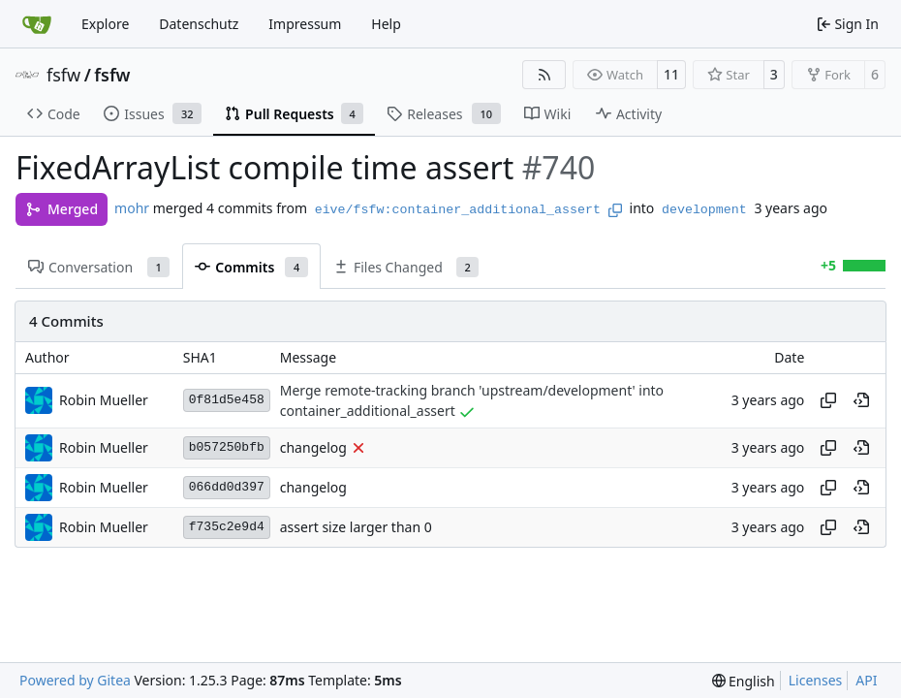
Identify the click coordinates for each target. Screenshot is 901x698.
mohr (131, 208)
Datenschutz (198, 24)
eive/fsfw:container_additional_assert (458, 210)
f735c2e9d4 (226, 527)
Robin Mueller (103, 400)
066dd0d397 (226, 487)
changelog (313, 447)
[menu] (743, 681)
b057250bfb (226, 447)
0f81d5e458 (226, 400)
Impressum (304, 24)
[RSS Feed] (544, 74)
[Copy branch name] (615, 210)
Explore (105, 24)
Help (386, 24)
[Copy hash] (828, 400)
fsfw (63, 74)
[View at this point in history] (861, 400)
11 (671, 74)
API (866, 680)
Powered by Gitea (75, 680)
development (704, 210)
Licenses (816, 680)
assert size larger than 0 (356, 527)
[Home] (37, 24)
